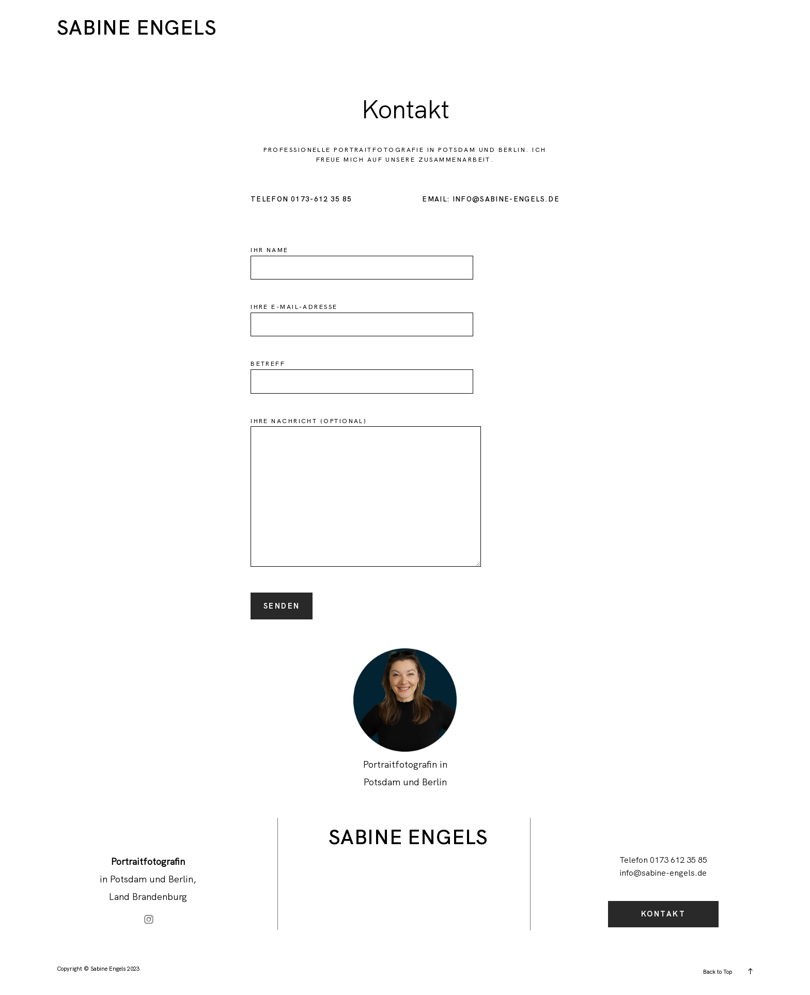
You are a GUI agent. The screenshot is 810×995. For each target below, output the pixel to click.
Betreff (362, 372)
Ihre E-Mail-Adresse (362, 315)
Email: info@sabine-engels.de (490, 199)
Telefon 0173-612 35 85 (301, 199)
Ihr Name (362, 258)
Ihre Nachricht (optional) (366, 493)
